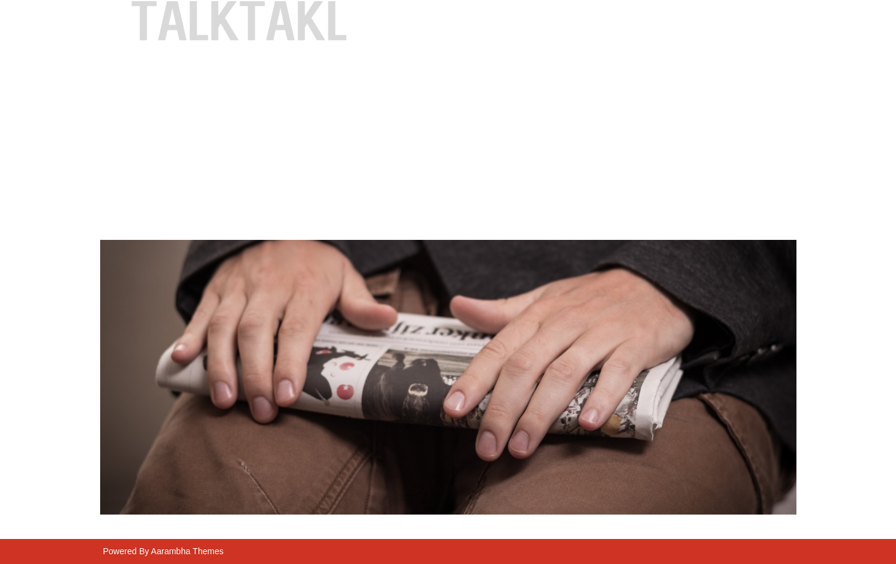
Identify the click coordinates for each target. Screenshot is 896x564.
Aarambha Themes (187, 551)
